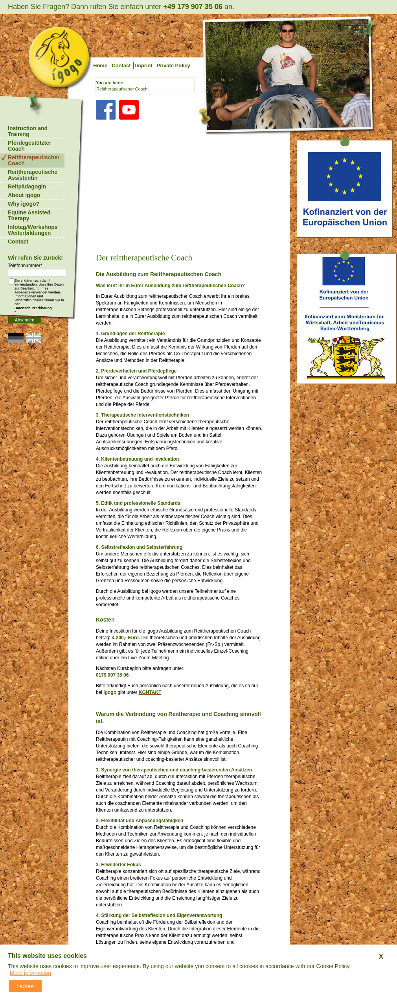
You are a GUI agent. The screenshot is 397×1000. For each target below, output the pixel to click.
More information (30, 973)
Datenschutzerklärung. (34, 308)
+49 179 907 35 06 (192, 7)
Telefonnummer (25, 265)
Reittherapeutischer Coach (121, 89)
